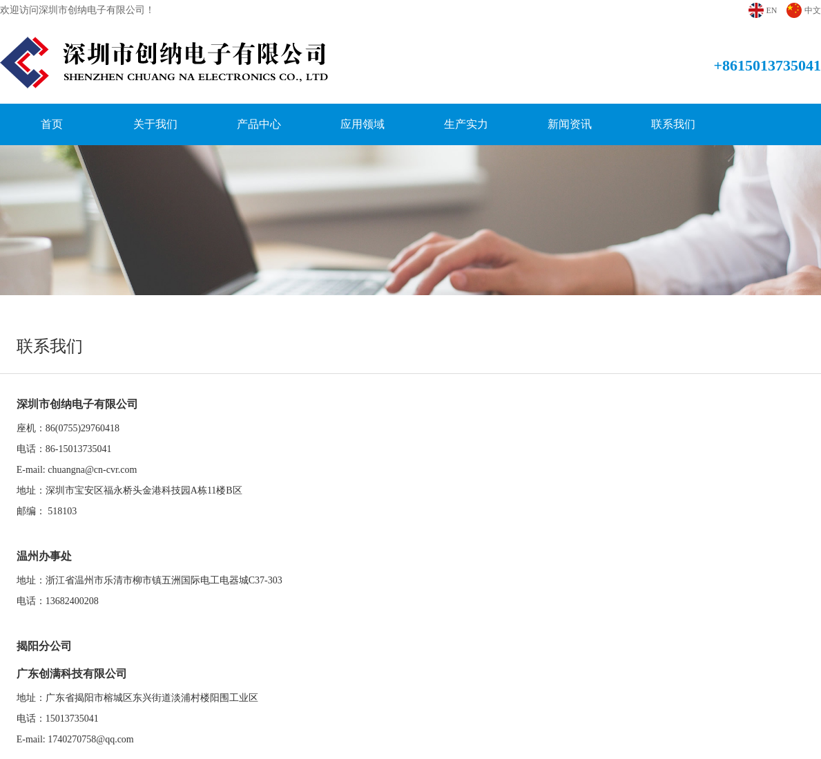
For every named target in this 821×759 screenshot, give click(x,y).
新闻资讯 (570, 124)
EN (771, 10)
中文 (812, 10)
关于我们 (155, 124)
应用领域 (362, 124)
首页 (52, 124)
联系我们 (673, 124)
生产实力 (466, 124)
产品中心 (259, 124)
